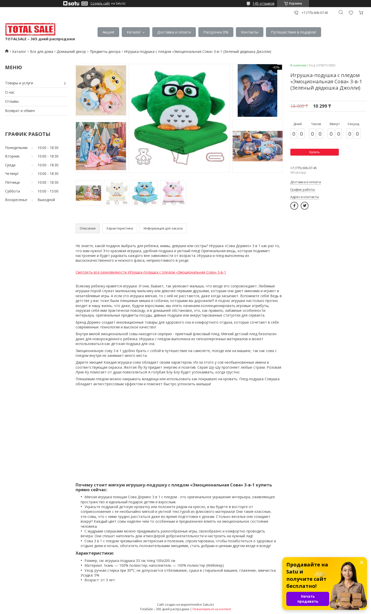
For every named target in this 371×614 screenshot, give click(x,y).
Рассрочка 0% (215, 31)
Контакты (249, 31)
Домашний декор (71, 51)
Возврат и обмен (20, 110)
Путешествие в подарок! (293, 31)
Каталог (134, 31)
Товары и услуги (19, 83)
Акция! (108, 31)
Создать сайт (100, 3)
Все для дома (41, 51)
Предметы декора (105, 51)
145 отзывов (263, 3)
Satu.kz (208, 604)
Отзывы (12, 101)
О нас (10, 92)
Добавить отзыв (351, 13)
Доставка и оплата (174, 31)
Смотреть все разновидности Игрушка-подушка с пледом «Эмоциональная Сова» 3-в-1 (151, 272)
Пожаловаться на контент (212, 609)
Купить (314, 152)
